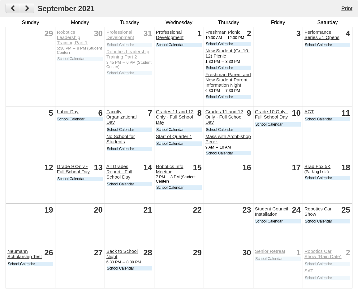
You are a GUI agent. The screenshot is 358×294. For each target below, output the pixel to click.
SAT (308, 270)
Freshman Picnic (222, 32)
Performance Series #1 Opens (321, 34)
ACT (309, 111)
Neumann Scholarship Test (24, 254)
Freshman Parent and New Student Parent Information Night (228, 80)
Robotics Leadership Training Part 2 (127, 54)
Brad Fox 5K (317, 166)
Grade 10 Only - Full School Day (271, 114)
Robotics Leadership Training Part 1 (72, 37)
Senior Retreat (270, 251)
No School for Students (120, 139)
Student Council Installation (271, 211)
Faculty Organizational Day (121, 117)
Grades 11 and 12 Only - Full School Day (175, 117)
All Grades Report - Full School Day (119, 171)
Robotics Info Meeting (169, 169)
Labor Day (68, 111)
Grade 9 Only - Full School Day (73, 169)
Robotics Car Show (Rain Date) (323, 254)
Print (346, 8)
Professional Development (120, 34)
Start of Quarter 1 (174, 136)
